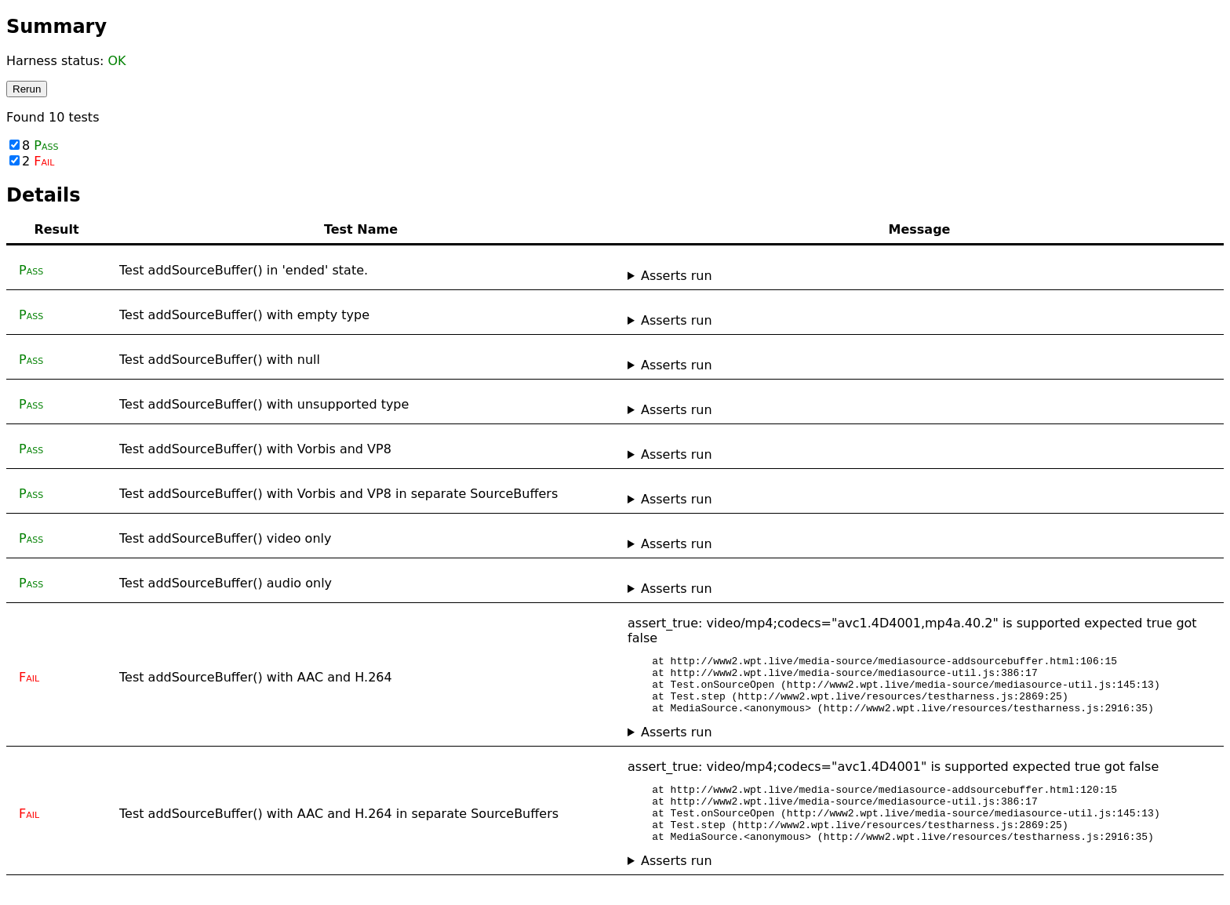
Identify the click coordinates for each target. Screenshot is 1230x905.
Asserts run (676, 275)
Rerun (27, 89)
